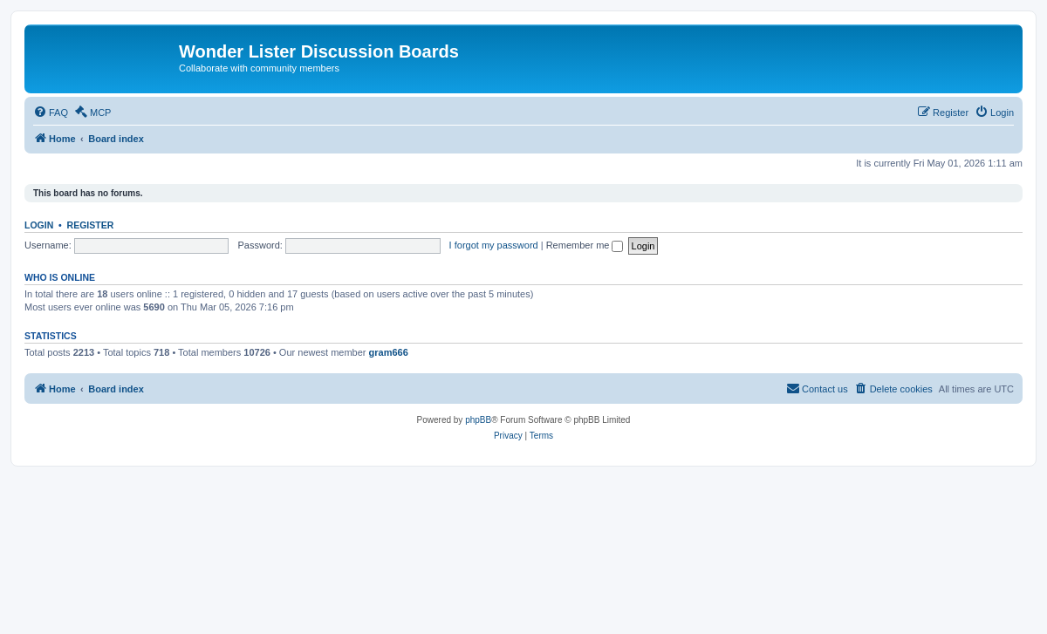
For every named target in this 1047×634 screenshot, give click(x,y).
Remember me (585, 245)
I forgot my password (493, 245)
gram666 (388, 352)
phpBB (478, 420)
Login (38, 225)
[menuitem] (50, 112)
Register (90, 225)
